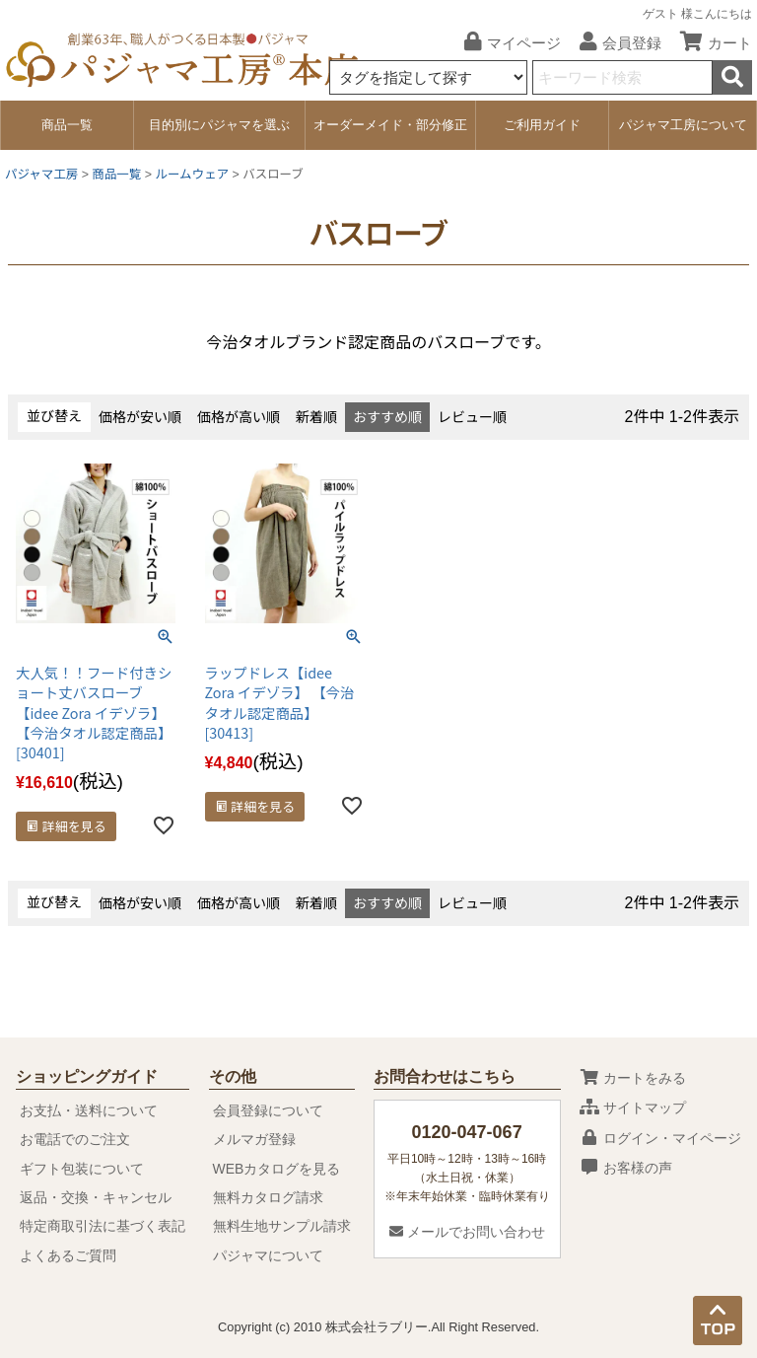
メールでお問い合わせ (467, 1232)
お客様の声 (626, 1168)
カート (708, 43)
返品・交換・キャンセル (96, 1197)
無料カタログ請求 (268, 1197)
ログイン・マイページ (660, 1138)
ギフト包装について (82, 1169)
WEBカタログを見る (277, 1169)
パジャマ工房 (41, 174)
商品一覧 (67, 124)
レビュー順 (472, 417)
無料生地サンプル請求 (282, 1226)
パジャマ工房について (683, 124)
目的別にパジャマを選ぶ (219, 124)
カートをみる (633, 1078)
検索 (732, 77)
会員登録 (613, 43)
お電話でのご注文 (75, 1139)
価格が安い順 (140, 417)
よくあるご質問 (68, 1255)
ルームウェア (192, 174)
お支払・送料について (89, 1110)
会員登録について (268, 1110)
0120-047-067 (467, 1132)
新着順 (316, 417)
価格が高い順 (238, 417)
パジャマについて (268, 1255)
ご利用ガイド (542, 124)
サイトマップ (633, 1107)
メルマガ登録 (254, 1139)
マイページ (505, 43)
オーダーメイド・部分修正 (390, 124)
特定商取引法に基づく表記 (102, 1226)
